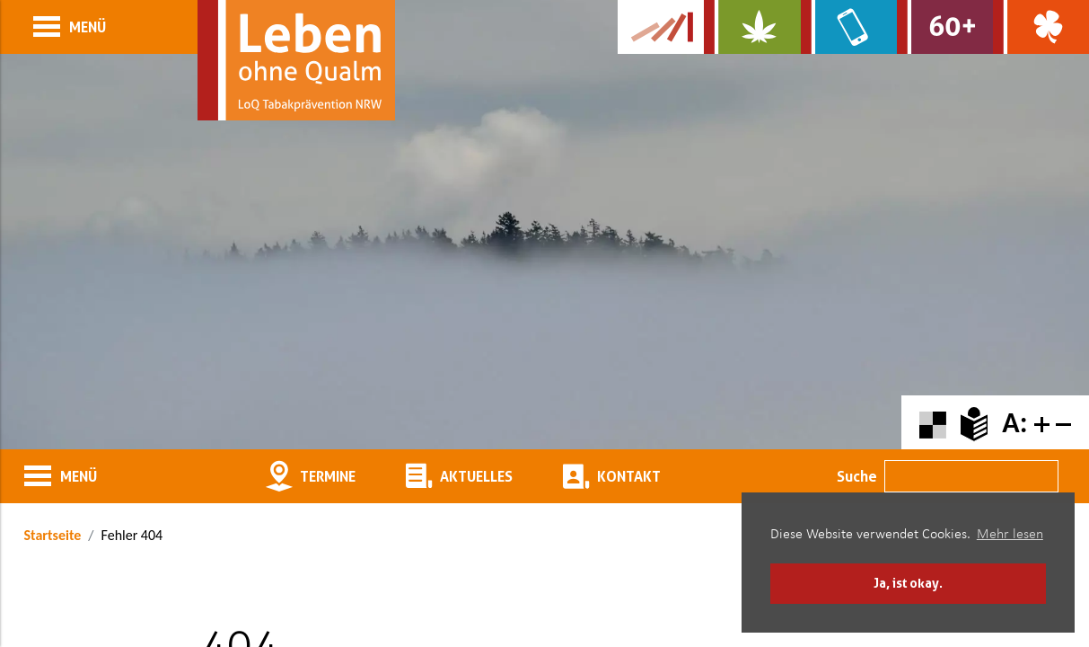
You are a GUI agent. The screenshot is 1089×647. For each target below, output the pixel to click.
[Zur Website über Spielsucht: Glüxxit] (1041, 27)
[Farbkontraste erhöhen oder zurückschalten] (933, 423)
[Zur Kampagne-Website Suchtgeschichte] (661, 27)
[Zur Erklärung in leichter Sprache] (974, 423)
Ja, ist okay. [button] (908, 582)
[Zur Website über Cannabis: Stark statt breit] (752, 27)
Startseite (53, 535)
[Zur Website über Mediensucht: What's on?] (849, 27)
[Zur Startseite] (296, 60)
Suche (857, 476)
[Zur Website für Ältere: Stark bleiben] (945, 27)
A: (1014, 422)
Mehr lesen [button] (1010, 534)
